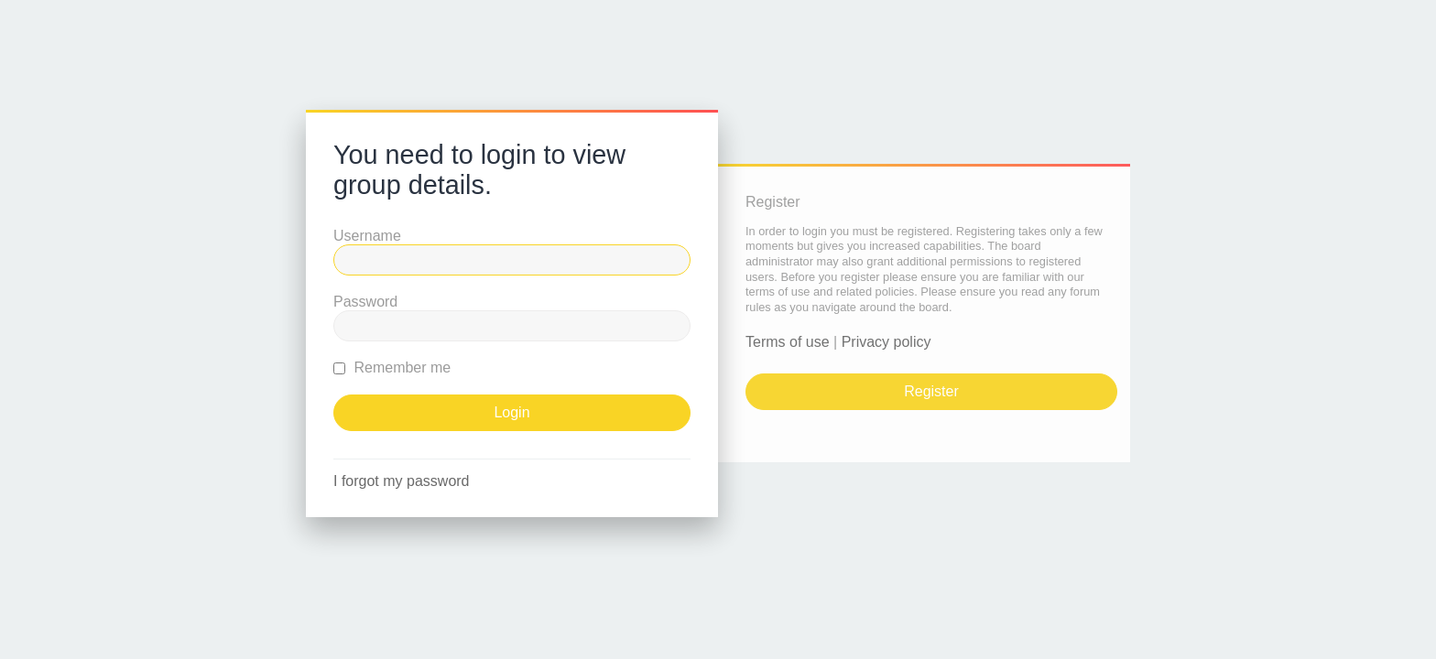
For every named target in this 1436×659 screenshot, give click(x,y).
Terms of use (787, 342)
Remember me (392, 367)
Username (367, 235)
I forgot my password (401, 481)
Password (365, 301)
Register (931, 391)
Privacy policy (886, 342)
